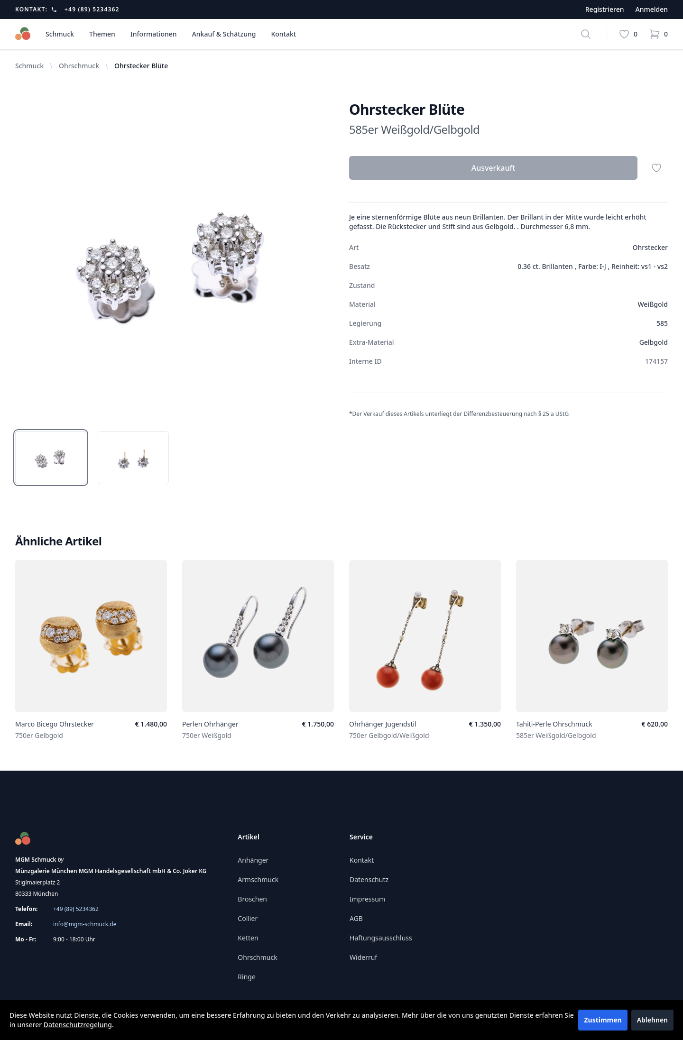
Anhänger (253, 860)
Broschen (252, 898)
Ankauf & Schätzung (224, 33)
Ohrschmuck (79, 65)
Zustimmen (602, 1019)
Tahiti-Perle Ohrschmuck (554, 723)
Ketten (248, 937)
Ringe (246, 976)
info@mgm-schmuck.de (84, 924)
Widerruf (363, 957)
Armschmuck (258, 879)
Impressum (367, 898)
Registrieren (604, 9)
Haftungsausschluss (381, 937)
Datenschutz (369, 879)
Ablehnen (652, 1019)
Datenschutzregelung (78, 1024)
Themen (102, 33)
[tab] (50, 457)
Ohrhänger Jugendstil (382, 723)
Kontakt (283, 33)
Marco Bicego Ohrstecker (54, 723)
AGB (356, 918)
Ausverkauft (493, 168)
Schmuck (60, 33)
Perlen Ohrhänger (210, 723)
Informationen (153, 33)
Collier (248, 918)
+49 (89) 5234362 (92, 9)
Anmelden (651, 9)
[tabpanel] (174, 260)
